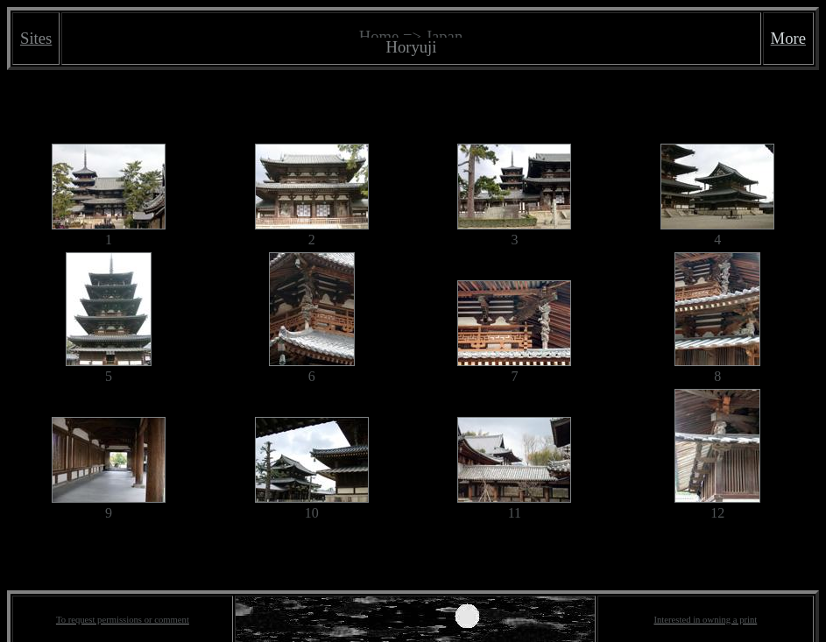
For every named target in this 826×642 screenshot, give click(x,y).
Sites (36, 38)
